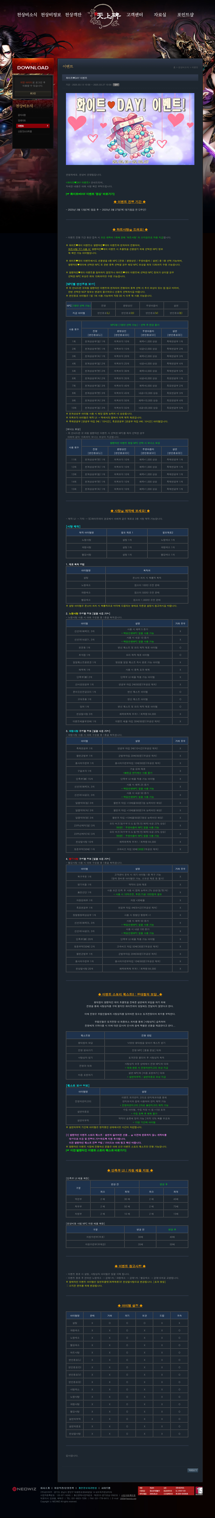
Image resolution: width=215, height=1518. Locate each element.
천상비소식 (27, 15)
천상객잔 (73, 15)
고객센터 (134, 15)
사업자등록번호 (128, 1495)
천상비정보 (51, 15)
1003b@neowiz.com (128, 1498)
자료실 (160, 15)
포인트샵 (185, 15)
